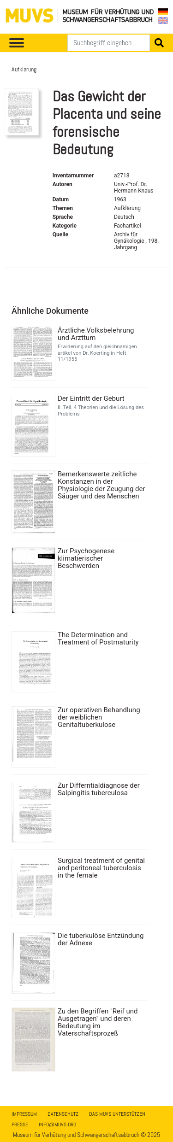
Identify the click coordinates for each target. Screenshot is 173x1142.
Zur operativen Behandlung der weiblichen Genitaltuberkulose (99, 717)
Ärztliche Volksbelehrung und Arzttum (96, 334)
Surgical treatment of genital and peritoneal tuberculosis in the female (101, 868)
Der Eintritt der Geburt (91, 398)
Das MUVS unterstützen (117, 1114)
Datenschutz (63, 1114)
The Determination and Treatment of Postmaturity (98, 638)
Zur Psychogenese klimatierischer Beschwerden (86, 558)
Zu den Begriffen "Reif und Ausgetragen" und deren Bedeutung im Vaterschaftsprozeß (98, 1022)
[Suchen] (108, 43)
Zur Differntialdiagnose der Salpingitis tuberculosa (99, 789)
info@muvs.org (57, 1124)
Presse (20, 1124)
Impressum (24, 1114)
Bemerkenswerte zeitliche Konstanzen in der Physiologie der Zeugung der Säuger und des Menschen (101, 485)
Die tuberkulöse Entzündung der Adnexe (100, 939)
